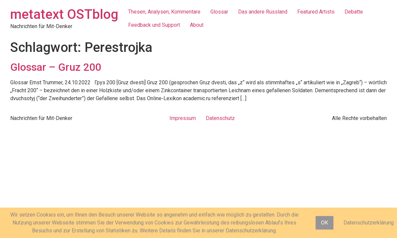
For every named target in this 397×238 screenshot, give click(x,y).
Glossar (219, 12)
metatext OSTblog (64, 14)
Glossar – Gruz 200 (55, 67)
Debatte (353, 12)
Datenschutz (220, 118)
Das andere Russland (262, 12)
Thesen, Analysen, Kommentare (164, 12)
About (196, 25)
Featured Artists (316, 12)
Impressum (182, 118)
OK (324, 222)
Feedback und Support (154, 25)
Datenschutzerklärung (368, 222)
